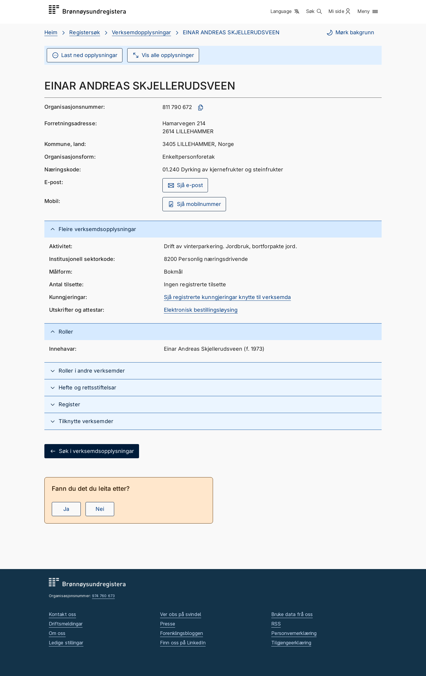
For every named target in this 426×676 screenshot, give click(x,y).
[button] (285, 11)
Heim (50, 32)
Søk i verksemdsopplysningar (91, 451)
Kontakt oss (62, 614)
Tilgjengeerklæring (291, 643)
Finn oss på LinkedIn (183, 643)
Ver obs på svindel (180, 614)
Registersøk (84, 32)
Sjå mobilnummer (194, 204)
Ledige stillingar (66, 643)
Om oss (57, 633)
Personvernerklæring (294, 633)
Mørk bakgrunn (350, 32)
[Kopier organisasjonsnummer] (200, 107)
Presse (167, 624)
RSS (275, 624)
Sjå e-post (185, 185)
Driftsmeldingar (66, 624)
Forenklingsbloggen (181, 633)
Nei (100, 509)
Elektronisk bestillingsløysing (201, 310)
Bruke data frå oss (292, 614)
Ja (66, 509)
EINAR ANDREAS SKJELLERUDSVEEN (231, 32)
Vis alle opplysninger (163, 55)
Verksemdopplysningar (141, 32)
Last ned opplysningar (84, 55)
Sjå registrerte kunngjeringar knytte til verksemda (227, 297)
